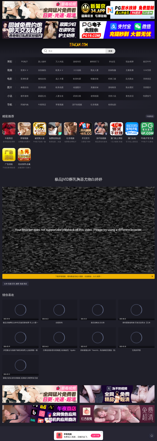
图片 (9, 87)
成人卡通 (59, 78)
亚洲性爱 (24, 78)
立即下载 (95, 435)
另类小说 (112, 96)
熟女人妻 (94, 70)
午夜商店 (42, 104)
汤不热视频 (77, 104)
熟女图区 (130, 87)
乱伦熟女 (130, 78)
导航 (9, 104)
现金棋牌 (130, 61)
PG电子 (24, 61)
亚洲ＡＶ (24, 70)
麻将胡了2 (94, 61)
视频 (9, 70)
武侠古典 (77, 96)
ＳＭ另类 (147, 70)
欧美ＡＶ (59, 70)
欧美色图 (59, 87)
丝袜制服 (112, 70)
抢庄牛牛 (147, 61)
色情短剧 (112, 104)
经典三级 (112, 78)
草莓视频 (59, 104)
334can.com (78, 44)
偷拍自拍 (42, 78)
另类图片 (147, 87)
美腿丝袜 (94, 87)
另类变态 (147, 78)
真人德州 (42, 61)
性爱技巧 (147, 96)
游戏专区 (77, 61)
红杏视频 (94, 104)
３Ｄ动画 (77, 70)
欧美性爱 (77, 78)
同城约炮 (24, 104)
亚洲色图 (42, 87)
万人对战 (59, 61)
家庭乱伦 (42, 96)
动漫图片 (77, 87)
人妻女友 (59, 96)
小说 (9, 96)
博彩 (9, 61)
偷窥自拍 (24, 87)
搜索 (110, 51)
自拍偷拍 (42, 70)
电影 (9, 78)
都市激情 (24, 96)
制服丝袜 (94, 78)
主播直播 (130, 70)
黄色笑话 (130, 96)
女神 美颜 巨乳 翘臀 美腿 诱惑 (15, 284)
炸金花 (112, 61)
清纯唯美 (112, 87)
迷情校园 (94, 96)
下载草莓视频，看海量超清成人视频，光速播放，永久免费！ (104, 276)
